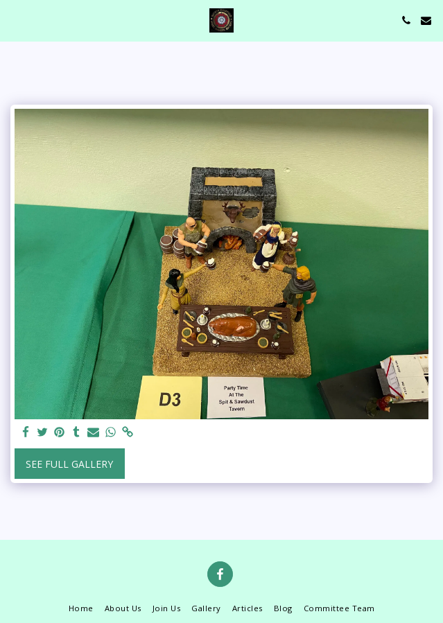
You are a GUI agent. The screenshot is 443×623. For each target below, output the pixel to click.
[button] (15, 20)
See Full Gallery (69, 464)
